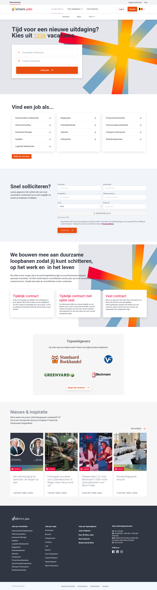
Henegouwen (50, 538)
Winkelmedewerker (114, 139)
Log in (121, 9)
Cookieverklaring (95, 586)
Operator (64, 132)
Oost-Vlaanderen (51, 554)
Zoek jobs (45, 70)
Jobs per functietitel (19, 526)
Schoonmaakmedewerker (117, 125)
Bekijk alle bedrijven (76, 388)
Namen (48, 550)
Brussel (48, 534)
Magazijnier (66, 118)
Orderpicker (66, 139)
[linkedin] (117, 551)
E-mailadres (79, 196)
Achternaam (125, 187)
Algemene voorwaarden (68, 586)
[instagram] (121, 551)
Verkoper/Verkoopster (115, 132)
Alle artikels (136, 428)
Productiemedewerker (115, 118)
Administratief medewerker (27, 118)
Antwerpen (49, 530)
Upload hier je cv (102, 213)
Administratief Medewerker (22, 531)
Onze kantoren (84, 539)
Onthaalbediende (68, 125)
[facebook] (113, 551)
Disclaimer (105, 586)
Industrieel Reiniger (23, 132)
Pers (145, 2)
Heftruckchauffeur (23, 125)
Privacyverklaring (108, 224)
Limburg (48, 542)
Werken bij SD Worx (135, 2)
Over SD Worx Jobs (86, 535)
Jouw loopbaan (84, 531)
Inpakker (19, 139)
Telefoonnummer (125, 196)
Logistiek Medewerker (24, 146)
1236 (40, 36)
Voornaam (79, 187)
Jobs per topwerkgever (87, 526)
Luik (46, 546)
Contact (132, 9)
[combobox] (47, 52)
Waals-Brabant (50, 562)
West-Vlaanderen (51, 566)
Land (79, 205)
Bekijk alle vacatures (22, 156)
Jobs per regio (50, 526)
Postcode (125, 205)
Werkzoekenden (15, 2)
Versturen (65, 230)
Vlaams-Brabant (51, 558)
